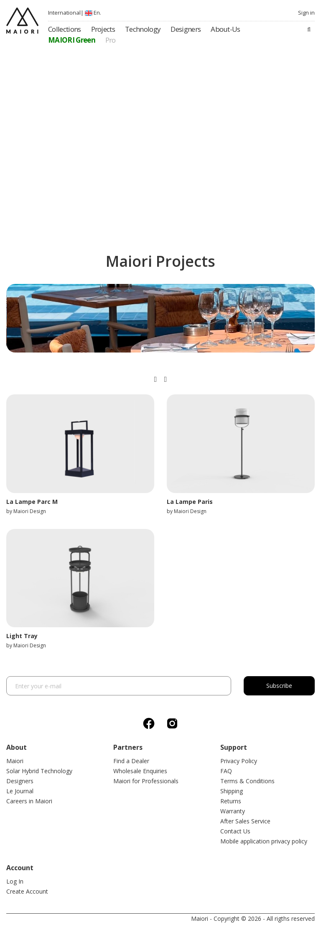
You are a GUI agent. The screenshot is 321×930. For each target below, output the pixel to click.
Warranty (232, 811)
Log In (14, 881)
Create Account (27, 891)
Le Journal (19, 791)
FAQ (226, 771)
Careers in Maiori (29, 801)
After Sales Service (245, 821)
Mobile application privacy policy (263, 841)
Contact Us (235, 831)
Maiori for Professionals (145, 781)
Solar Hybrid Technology (39, 771)
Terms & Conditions (247, 781)
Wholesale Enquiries (140, 771)
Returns (230, 801)
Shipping (231, 791)
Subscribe (279, 686)
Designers (19, 781)
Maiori (14, 761)
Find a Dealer (131, 761)
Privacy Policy (238, 761)
